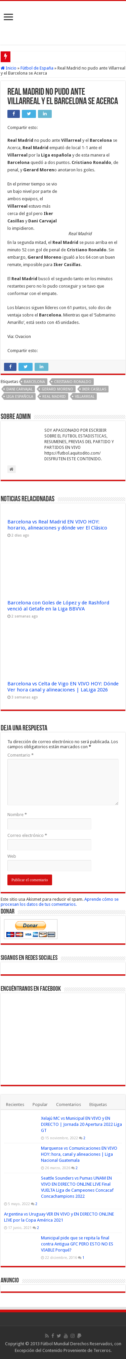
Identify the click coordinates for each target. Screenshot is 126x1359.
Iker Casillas (94, 389)
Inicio (8, 68)
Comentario (20, 755)
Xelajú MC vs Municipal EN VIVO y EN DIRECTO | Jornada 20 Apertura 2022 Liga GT (81, 1124)
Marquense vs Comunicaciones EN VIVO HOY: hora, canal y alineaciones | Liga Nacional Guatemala (79, 1154)
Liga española (19, 396)
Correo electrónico (27, 835)
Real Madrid (54, 396)
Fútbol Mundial (55, 1343)
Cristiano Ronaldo (72, 382)
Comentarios (68, 1104)
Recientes (15, 1104)
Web (11, 856)
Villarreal (84, 396)
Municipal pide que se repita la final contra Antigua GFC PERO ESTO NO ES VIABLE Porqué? (77, 1243)
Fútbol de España (36, 68)
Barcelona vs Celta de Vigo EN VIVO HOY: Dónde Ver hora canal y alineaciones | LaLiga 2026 (63, 687)
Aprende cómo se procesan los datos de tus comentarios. (60, 902)
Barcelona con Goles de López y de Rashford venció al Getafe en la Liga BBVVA (58, 606)
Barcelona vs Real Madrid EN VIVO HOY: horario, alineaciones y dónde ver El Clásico (57, 525)
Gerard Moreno (57, 389)
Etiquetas (98, 1104)
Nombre (17, 814)
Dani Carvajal (19, 389)
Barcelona (34, 382)
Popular (40, 1104)
